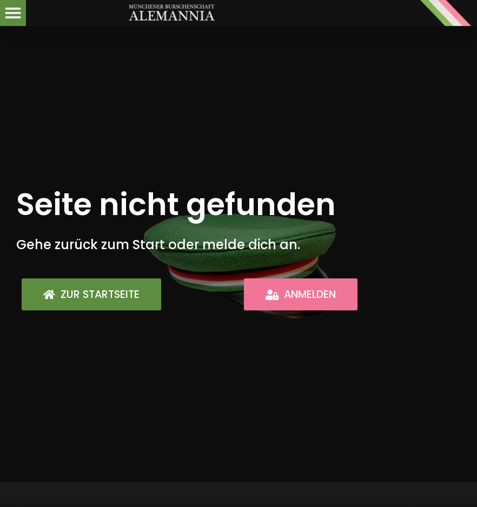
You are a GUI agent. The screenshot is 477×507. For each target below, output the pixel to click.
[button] (13, 13)
